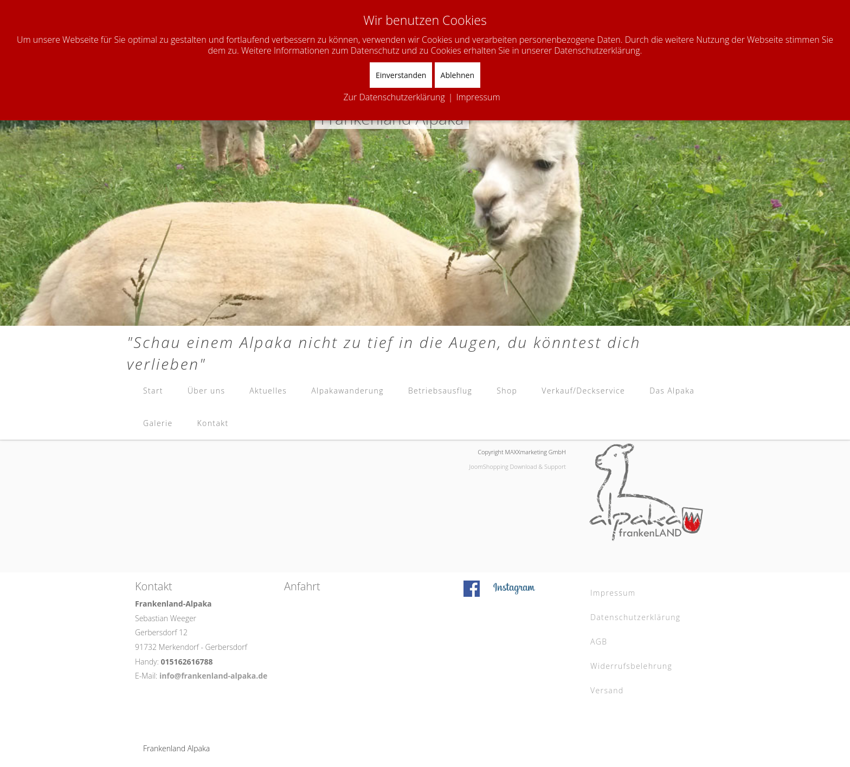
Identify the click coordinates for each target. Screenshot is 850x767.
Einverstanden (401, 75)
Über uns (206, 390)
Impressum (613, 593)
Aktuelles (268, 390)
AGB (599, 641)
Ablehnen (457, 75)
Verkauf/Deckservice (583, 390)
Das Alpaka (671, 390)
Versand (607, 690)
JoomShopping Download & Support (517, 466)
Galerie (158, 423)
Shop (507, 390)
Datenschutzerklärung (635, 617)
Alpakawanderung (347, 390)
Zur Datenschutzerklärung (394, 97)
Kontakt (213, 423)
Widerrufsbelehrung (631, 666)
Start (153, 390)
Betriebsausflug (440, 390)
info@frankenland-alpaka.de (213, 676)
